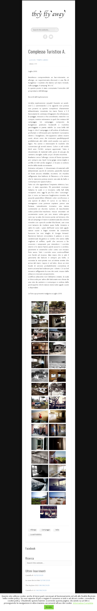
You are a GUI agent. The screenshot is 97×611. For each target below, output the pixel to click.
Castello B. (29, 575)
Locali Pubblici (35, 534)
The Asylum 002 (32, 585)
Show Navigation (65, 25)
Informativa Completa (83, 603)
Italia (57, 530)
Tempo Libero (42, 60)
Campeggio (46, 530)
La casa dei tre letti (32, 580)
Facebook (45, 37)
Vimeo (51, 37)
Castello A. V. (30, 590)
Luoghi (32, 60)
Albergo (33, 530)
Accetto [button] (49, 607)
